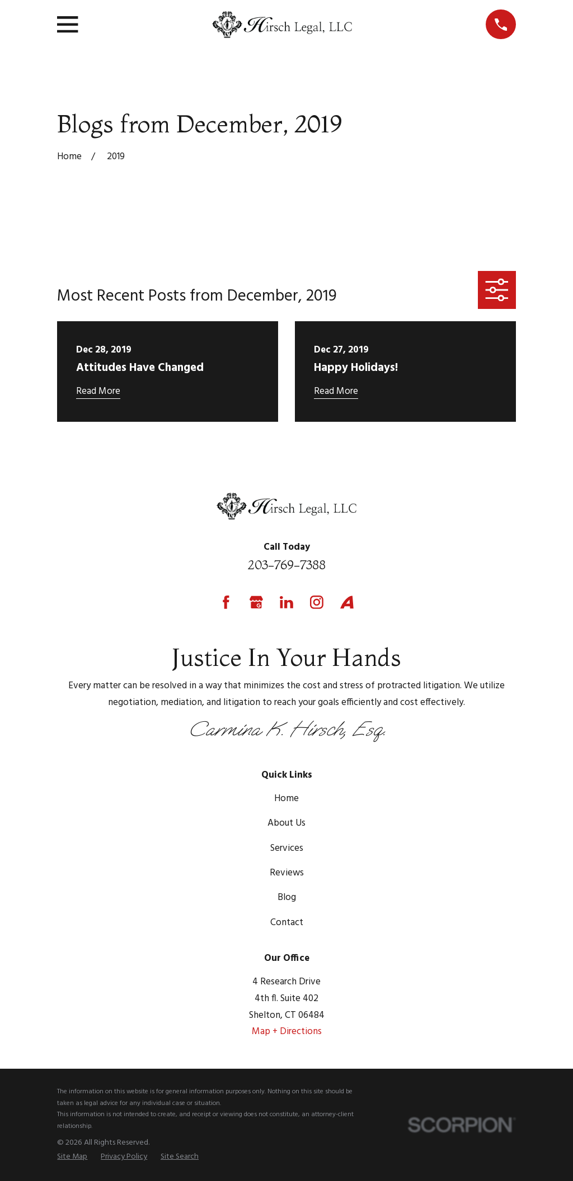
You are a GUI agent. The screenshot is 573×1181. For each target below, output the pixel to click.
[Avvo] (347, 602)
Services (286, 848)
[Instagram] (316, 602)
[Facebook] (226, 602)
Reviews (287, 872)
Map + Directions (287, 1031)
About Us (286, 823)
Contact (286, 922)
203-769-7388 (286, 565)
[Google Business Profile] (256, 602)
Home (286, 798)
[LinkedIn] (286, 602)
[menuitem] (72, 1157)
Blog (287, 897)
